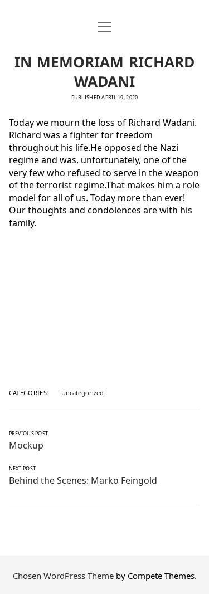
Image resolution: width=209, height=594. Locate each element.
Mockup (26, 444)
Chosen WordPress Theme (63, 574)
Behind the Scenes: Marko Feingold (83, 479)
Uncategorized (82, 391)
